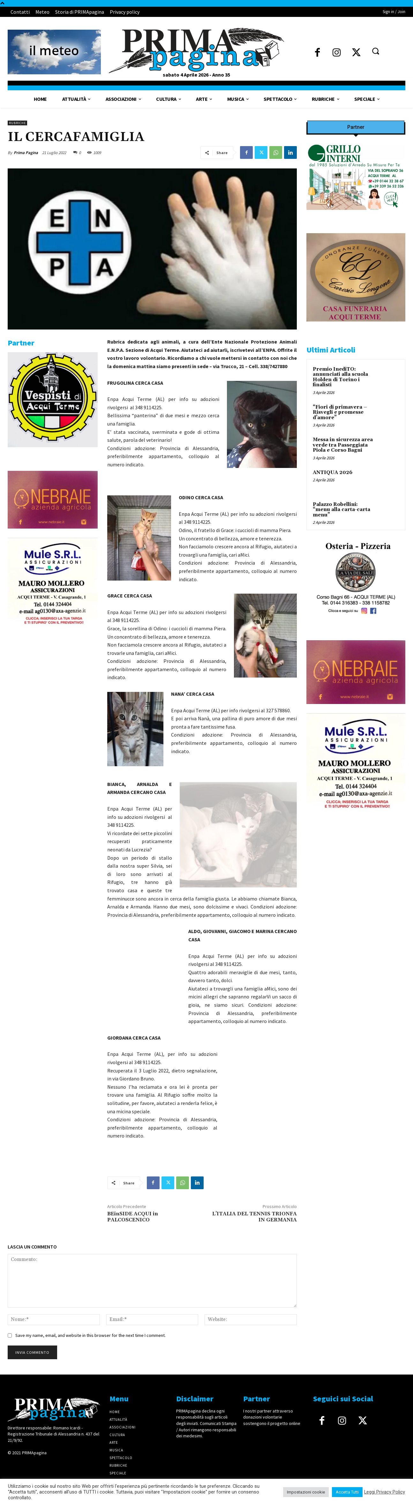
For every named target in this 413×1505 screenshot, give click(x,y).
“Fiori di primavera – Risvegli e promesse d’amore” (340, 412)
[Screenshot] (355, 215)
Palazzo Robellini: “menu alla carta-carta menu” (341, 509)
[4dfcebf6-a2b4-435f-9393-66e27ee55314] (53, 534)
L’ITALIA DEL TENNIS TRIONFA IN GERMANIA (254, 1217)
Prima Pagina (26, 152)
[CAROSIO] (355, 327)
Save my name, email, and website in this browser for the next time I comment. (90, 1335)
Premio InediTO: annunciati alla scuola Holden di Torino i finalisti (340, 377)
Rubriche (17, 123)
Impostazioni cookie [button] (306, 1492)
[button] (375, 51)
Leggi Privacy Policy (384, 1492)
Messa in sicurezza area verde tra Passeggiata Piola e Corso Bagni (343, 445)
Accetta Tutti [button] (347, 1492)
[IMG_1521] (53, 452)
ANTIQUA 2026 (332, 473)
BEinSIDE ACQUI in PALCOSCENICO (132, 1217)
